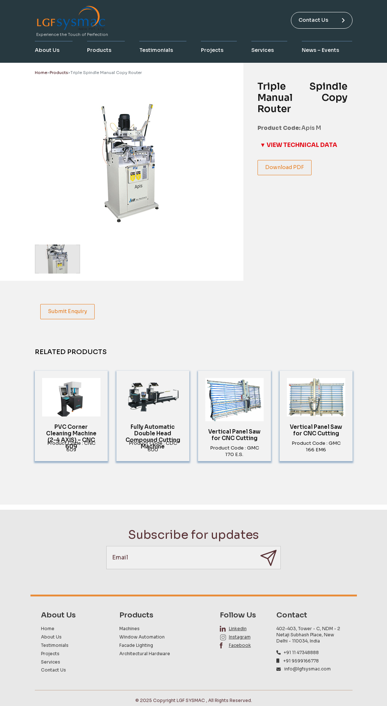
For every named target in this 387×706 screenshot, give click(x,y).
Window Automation (142, 652)
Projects (212, 50)
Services (262, 50)
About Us (47, 50)
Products (99, 50)
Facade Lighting (136, 660)
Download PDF (284, 167)
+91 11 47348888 (301, 667)
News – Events (320, 50)
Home (41, 72)
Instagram (240, 652)
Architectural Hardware (144, 668)
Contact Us (322, 20)
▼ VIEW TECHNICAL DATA (298, 145)
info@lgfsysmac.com (307, 684)
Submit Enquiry (67, 311)
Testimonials (156, 50)
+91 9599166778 (301, 675)
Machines (129, 644)
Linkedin (238, 644)
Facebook (240, 660)
